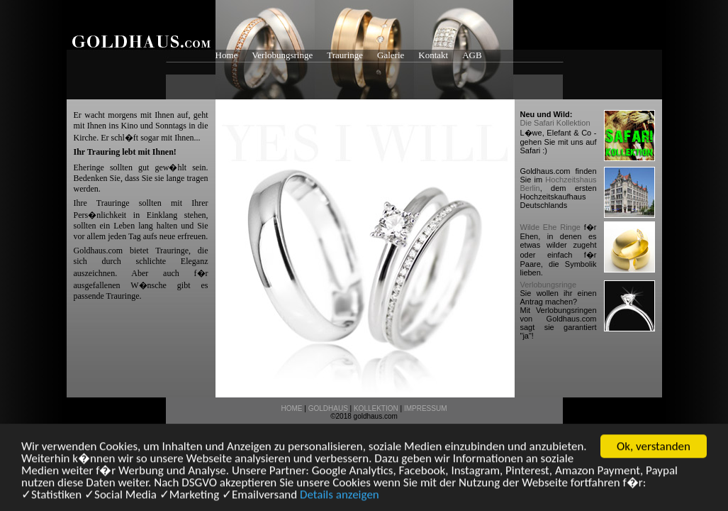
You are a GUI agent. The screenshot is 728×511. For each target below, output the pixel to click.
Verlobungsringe (282, 55)
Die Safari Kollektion (555, 123)
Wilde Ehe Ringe (550, 227)
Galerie (390, 55)
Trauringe (345, 55)
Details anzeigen (339, 495)
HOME (292, 408)
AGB (471, 55)
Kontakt (433, 55)
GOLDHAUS (328, 408)
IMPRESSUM (425, 408)
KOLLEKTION (376, 408)
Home (226, 55)
